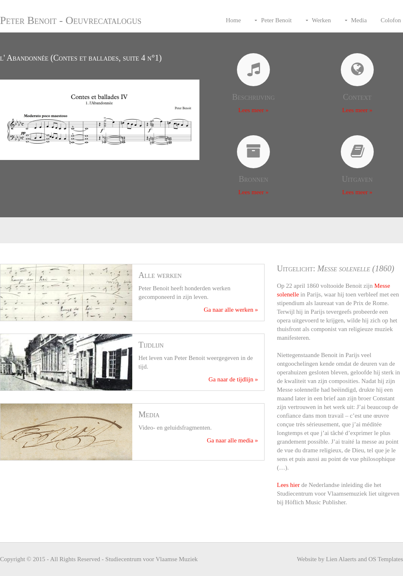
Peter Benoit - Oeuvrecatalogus (70, 20)
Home (233, 20)
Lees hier (288, 485)
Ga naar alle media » (232, 440)
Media (359, 20)
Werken (321, 20)
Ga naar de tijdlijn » (233, 379)
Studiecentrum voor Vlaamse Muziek (151, 559)
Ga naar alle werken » (231, 309)
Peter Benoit (276, 20)
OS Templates (385, 559)
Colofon (391, 20)
